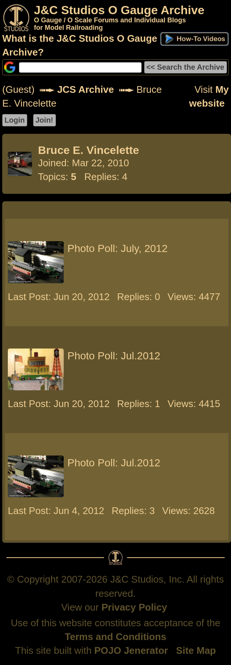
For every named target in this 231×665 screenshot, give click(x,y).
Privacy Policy (134, 607)
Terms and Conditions (116, 636)
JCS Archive (85, 89)
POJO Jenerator (131, 650)
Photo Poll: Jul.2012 (113, 356)
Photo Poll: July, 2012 (117, 248)
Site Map (196, 650)
